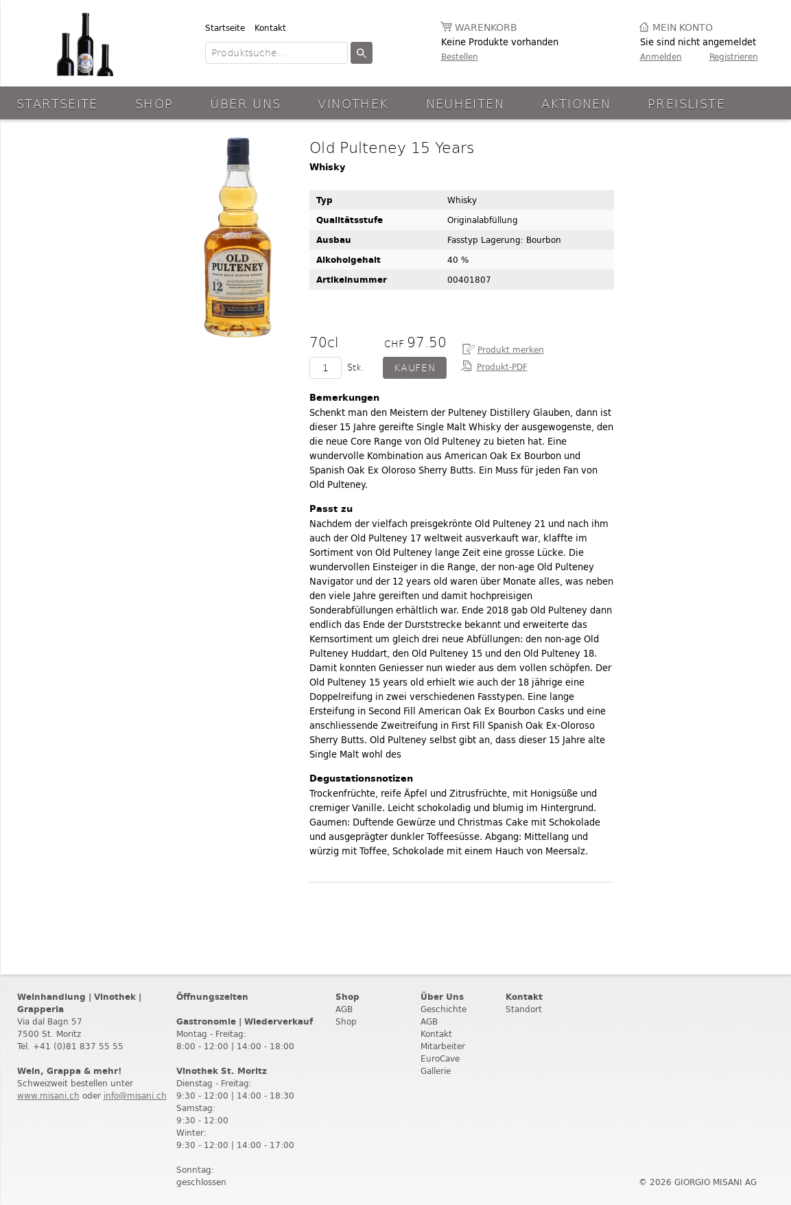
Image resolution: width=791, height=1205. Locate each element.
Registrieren (733, 56)
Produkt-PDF (502, 366)
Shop (154, 103)
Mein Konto (682, 28)
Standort (524, 1009)
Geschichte (444, 1009)
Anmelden (661, 56)
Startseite (225, 27)
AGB (344, 1009)
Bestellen (459, 56)
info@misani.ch (135, 1095)
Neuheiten (465, 103)
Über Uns (245, 103)
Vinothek (353, 103)
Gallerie (436, 1070)
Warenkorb (486, 28)
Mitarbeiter (443, 1046)
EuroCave (440, 1058)
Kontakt (270, 27)
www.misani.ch (48, 1095)
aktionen (576, 103)
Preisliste (686, 103)
